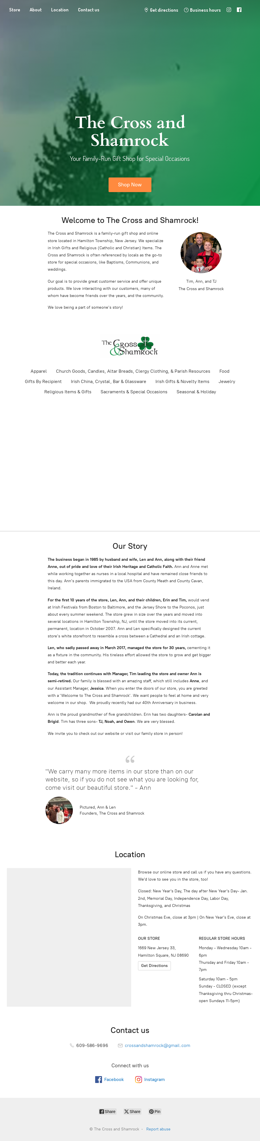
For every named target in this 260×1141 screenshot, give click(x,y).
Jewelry (227, 381)
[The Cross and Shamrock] (130, 346)
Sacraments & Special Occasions (134, 391)
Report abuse (158, 1129)
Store (14, 10)
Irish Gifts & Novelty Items (182, 381)
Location (60, 10)
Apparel (39, 371)
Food (224, 371)
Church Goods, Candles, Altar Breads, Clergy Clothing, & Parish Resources (133, 371)
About (36, 10)
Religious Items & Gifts (67, 391)
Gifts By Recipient (43, 381)
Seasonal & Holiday (196, 391)
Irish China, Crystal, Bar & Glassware (108, 381)
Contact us (88, 10)
